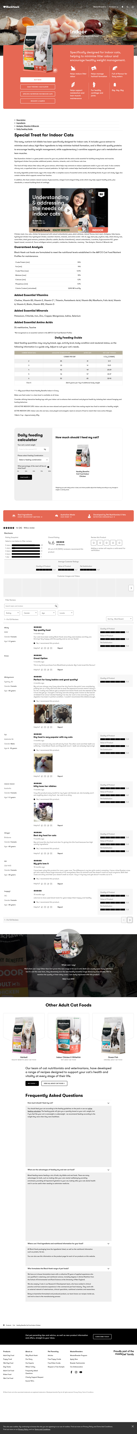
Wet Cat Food (8, 1378)
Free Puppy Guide (54, 1359)
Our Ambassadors (76, 1367)
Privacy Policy (77, 1392)
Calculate (25, 477)
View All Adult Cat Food (54, 1083)
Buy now (37, 80)
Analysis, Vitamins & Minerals (27, 126)
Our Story (66, 517)
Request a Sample (38, 101)
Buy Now (32, 1083)
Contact (113, 7)
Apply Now (74, 1359)
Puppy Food (7, 1359)
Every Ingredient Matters (30, 517)
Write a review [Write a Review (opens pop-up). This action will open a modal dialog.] (29, 528)
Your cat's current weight (26, 445)
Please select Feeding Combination (30, 456)
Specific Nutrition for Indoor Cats (38, 94)
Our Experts (29, 1363)
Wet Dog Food (8, 1363)
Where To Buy (30, 1367)
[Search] (127, 6)
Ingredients (20, 123)
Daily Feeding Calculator (37, 87)
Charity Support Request (34, 1377)
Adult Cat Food (8, 1370)
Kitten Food (7, 1374)
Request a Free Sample (56, 1367)
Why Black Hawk (31, 1355)
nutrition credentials (104, 517)
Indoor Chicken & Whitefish (68, 1057)
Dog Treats (7, 1367)
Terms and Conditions (42, 1429)
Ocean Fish (113, 1057)
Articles (50, 1355)
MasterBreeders (99, 7)
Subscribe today (102, 1336)
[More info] (48, 467)
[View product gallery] (55, 70)
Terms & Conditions (88, 1392)
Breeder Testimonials (77, 1363)
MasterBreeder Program (78, 1355)
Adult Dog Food (8, 1355)
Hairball (24, 1057)
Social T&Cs (29, 1381)
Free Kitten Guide (54, 1363)
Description (20, 120)
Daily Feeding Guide (24, 129)
